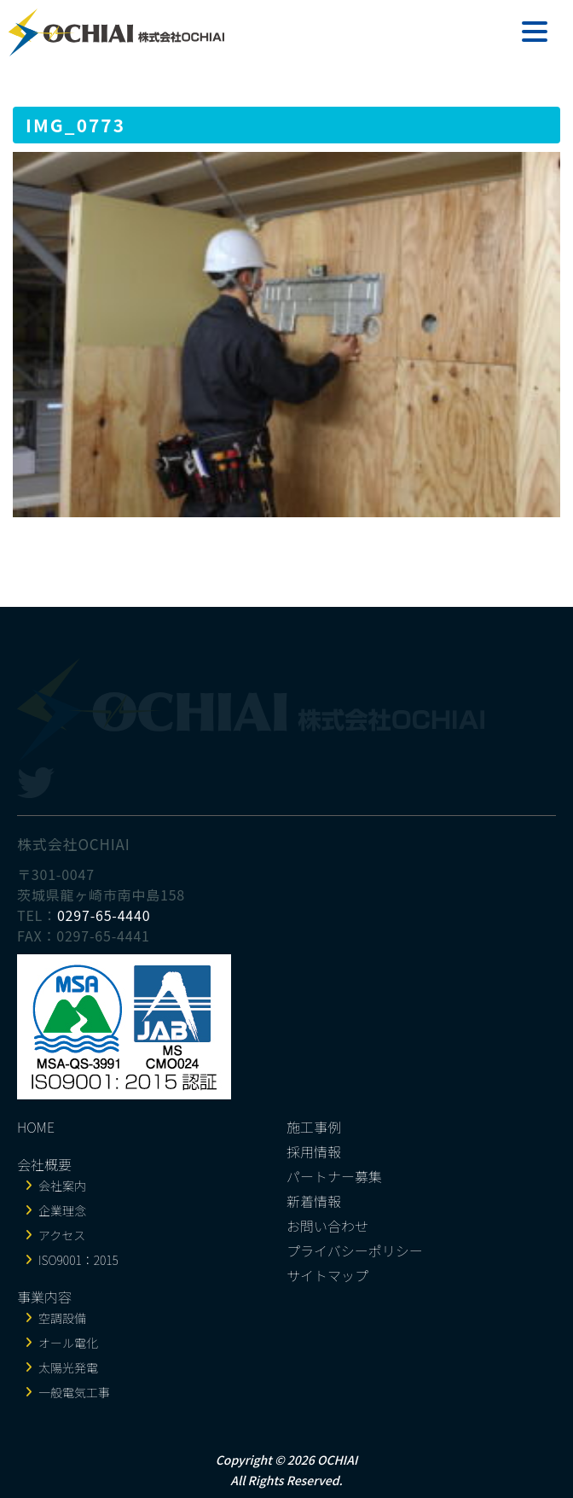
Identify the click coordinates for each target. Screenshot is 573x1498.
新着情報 (313, 1201)
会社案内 (62, 1185)
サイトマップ (327, 1275)
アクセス (61, 1235)
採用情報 (313, 1151)
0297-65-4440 (104, 915)
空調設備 (62, 1317)
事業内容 (44, 1296)
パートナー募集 (334, 1176)
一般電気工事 (74, 1392)
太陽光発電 (68, 1367)
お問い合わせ (327, 1225)
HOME (36, 1126)
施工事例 (313, 1126)
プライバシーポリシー (354, 1250)
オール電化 (68, 1342)
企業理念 (62, 1210)
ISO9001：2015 (78, 1259)
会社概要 (44, 1164)
